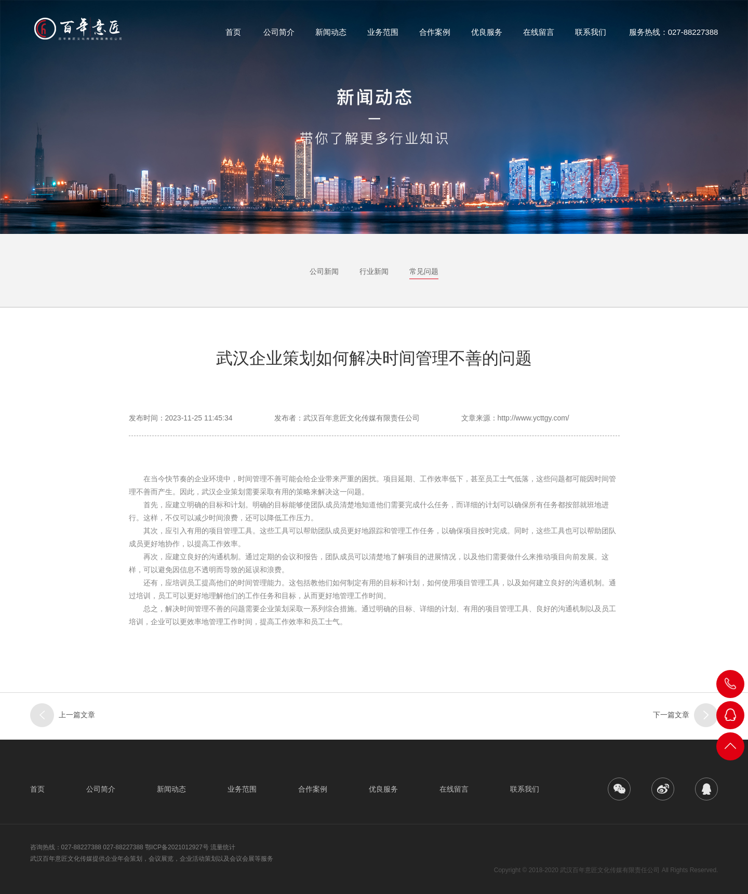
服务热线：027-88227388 (673, 36)
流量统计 (222, 847)
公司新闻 (324, 271)
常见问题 (423, 271)
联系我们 (590, 36)
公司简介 (279, 36)
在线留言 (538, 36)
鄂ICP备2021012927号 (177, 847)
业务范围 (382, 36)
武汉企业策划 (223, 492)
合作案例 (434, 36)
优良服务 (486, 36)
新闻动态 (330, 36)
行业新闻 (374, 271)
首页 (233, 36)
